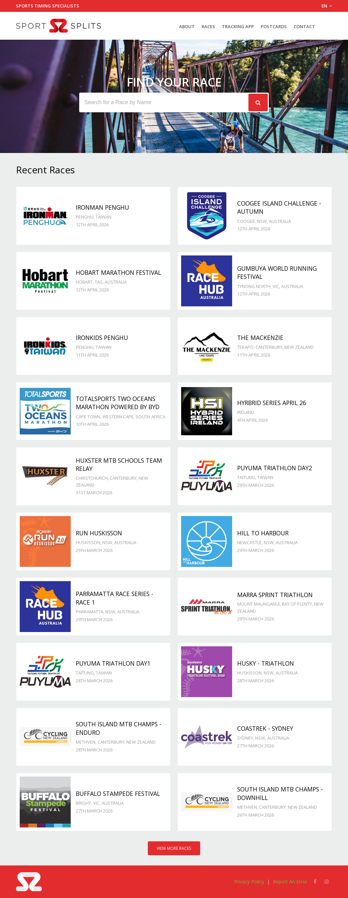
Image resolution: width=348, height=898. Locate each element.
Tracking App (238, 26)
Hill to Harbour (263, 533)
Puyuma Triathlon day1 (113, 663)
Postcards (274, 26)
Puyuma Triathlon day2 (274, 468)
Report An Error (290, 881)
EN (326, 6)
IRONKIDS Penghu (102, 337)
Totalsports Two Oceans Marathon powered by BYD (117, 403)
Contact (304, 26)
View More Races (174, 848)
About (187, 26)
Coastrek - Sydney (265, 728)
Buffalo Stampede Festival (118, 793)
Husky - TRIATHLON (265, 663)
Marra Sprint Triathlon (275, 595)
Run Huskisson (99, 533)
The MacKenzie (260, 337)
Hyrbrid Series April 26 (271, 403)
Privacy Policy (249, 881)
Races (208, 26)
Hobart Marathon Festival (118, 272)
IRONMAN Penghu (102, 207)
